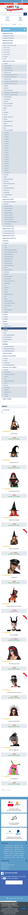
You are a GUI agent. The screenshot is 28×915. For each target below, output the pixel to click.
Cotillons (6, 376)
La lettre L (6, 154)
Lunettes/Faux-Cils (8, 261)
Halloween (6, 203)
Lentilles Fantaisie (8, 269)
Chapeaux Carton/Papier (9, 374)
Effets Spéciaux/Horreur (9, 348)
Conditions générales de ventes (7, 864)
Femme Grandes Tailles (9, 231)
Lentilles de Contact (8, 215)
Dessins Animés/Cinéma (9, 281)
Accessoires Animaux (8, 70)
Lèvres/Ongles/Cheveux (9, 350)
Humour (5, 119)
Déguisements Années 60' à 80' (10, 81)
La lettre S (6, 168)
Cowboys (6, 101)
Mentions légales (4, 863)
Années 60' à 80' (7, 79)
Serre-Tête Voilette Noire (14, 750)
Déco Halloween (7, 224)
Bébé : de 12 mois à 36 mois (10, 45)
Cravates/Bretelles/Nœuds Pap (10, 252)
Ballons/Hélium (7, 372)
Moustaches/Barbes (8, 263)
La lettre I (6, 150)
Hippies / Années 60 (8, 116)
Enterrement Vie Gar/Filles (9, 201)
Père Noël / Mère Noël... (9, 226)
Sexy (5, 307)
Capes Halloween (8, 210)
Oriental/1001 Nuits (8, 125)
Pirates (5, 176)
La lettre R (6, 165)
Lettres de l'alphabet (8, 130)
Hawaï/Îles (6, 112)
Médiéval (6, 330)
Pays (5, 128)
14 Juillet (6, 396)
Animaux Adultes (7, 65)
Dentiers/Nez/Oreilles (8, 254)
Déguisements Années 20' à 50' (10, 74)
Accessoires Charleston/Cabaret (11, 94)
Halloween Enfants (8, 208)
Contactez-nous (25, 1)
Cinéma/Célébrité (7, 96)
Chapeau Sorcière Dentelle (14, 548)
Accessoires (5, 240)
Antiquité (6, 85)
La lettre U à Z (7, 172)
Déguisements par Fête (8, 199)
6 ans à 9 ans (7, 52)
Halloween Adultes (8, 206)
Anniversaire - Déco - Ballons (9, 367)
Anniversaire (7, 387)
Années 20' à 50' (7, 72)
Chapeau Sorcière (14, 433)
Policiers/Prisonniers (8, 179)
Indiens (5, 123)
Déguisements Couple (8, 40)
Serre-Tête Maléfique (14, 635)
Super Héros (6, 190)
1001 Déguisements (11, 881)
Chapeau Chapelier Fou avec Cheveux (14, 606)
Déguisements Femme (9, 35)
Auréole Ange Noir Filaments (14, 721)
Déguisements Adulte (8, 33)
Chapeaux (5, 321)
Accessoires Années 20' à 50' (10, 76)
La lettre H (6, 148)
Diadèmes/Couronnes (8, 256)
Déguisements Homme (9, 38)
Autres (5, 267)
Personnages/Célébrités (9, 335)
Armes (5, 247)
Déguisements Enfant (8, 43)
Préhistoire (6, 181)
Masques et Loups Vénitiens (9, 356)
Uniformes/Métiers (8, 194)
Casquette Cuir (14, 577)
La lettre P (6, 163)
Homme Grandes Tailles (9, 233)
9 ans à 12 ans (7, 54)
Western (6, 196)
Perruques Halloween (8, 219)
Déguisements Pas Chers (9, 235)
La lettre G (6, 145)
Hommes (6, 319)
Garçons (6, 56)
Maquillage (5, 344)
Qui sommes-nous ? (5, 866)
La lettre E (6, 141)
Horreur (5, 114)
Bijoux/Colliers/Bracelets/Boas (10, 249)
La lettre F (6, 143)
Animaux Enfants (7, 68)
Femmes (6, 316)
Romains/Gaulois (8, 305)
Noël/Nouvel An (7, 392)
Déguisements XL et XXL (8, 228)
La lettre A (6, 132)
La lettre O (6, 161)
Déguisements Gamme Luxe (9, 238)
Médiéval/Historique (8, 121)
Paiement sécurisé (5, 868)
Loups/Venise (7, 362)
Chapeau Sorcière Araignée (14, 519)
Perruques (5, 314)
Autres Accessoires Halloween (10, 221)
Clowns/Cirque (7, 99)
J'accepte (23, 908)
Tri (1, 412)
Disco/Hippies (7, 283)
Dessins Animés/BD (8, 103)
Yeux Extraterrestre (14, 778)
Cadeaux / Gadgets (7, 398)
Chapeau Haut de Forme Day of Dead (14, 692)
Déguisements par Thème (9, 61)
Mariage (6, 394)
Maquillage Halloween (9, 217)
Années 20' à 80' (7, 326)
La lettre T (6, 170)
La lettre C (6, 136)
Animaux (6, 63)
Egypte (5, 108)
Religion (6, 185)
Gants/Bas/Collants (8, 258)
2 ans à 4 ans (7, 47)
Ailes (5, 245)
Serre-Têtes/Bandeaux (9, 265)
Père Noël (6, 174)
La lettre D (6, 139)
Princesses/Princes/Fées (9, 183)
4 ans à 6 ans (7, 49)
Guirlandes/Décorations (9, 380)
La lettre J (6, 152)
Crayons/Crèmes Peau (9, 346)
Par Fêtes (6, 385)
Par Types (6, 243)
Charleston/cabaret (8, 276)
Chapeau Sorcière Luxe (13, 462)
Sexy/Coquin (6, 192)
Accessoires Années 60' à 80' (10, 83)
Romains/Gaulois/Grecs (9, 188)
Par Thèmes (6, 272)
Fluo (5, 110)
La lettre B (6, 134)
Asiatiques (6, 88)
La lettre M (6, 156)
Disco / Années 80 (8, 105)
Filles (5, 58)
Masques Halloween (8, 212)
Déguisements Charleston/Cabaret (11, 92)
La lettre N (6, 159)
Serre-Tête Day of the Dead (14, 491)
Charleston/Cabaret (8, 90)
